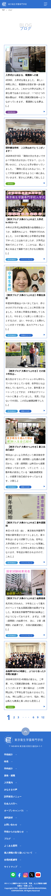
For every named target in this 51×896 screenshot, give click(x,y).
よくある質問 (10, 845)
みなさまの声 (10, 789)
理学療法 (10, 184)
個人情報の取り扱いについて (18, 852)
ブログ (7, 838)
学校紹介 (8, 754)
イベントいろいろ (26, 259)
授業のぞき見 (25, 411)
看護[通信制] (11, 112)
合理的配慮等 (10, 859)
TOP (3, 10)
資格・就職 (9, 775)
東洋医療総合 (12, 259)
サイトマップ (10, 866)
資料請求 (8, 817)
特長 (6, 761)
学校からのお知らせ (14, 831)
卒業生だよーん (26, 335)
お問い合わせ (10, 824)
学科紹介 (8, 768)
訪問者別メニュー (12, 796)
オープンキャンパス (14, 810)
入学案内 (8, 782)
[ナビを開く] (45, 4)
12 (42, 717)
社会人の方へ (10, 803)
